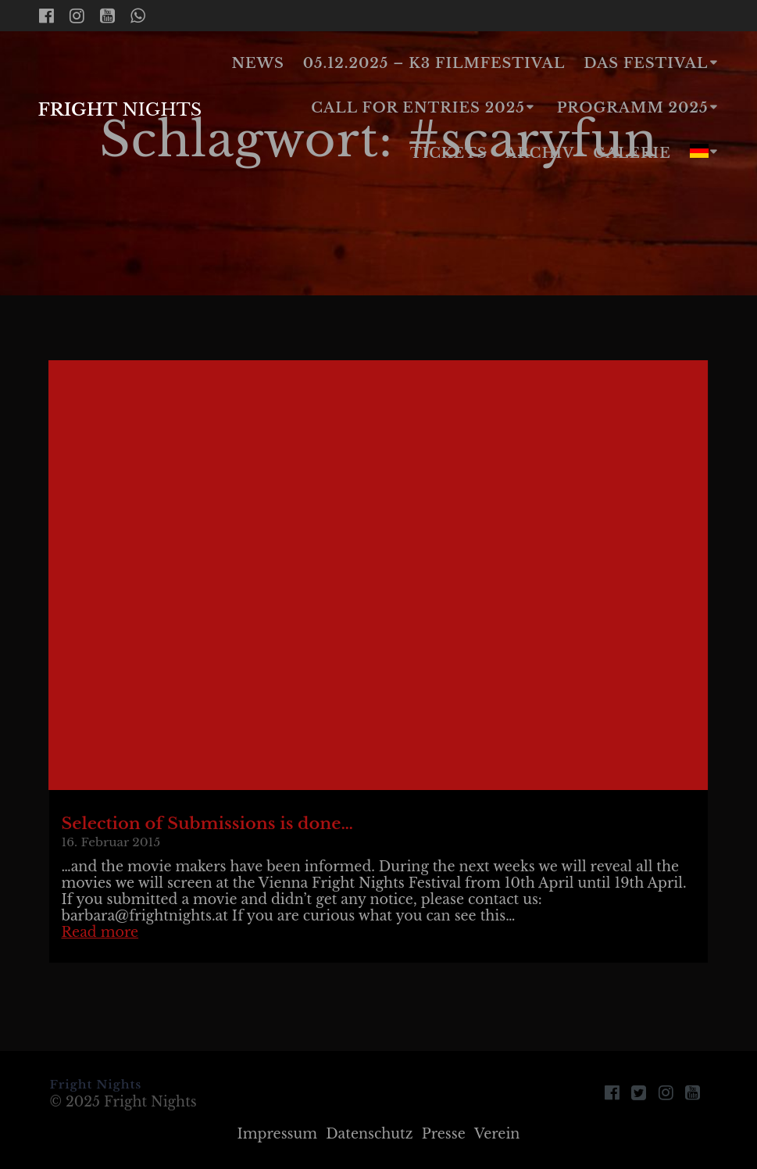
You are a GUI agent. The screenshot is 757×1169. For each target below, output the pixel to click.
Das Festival (646, 63)
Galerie (632, 153)
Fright (119, 109)
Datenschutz (369, 1133)
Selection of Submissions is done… (207, 823)
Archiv (539, 153)
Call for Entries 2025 (417, 107)
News (257, 63)
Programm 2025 (633, 107)
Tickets (448, 153)
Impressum (277, 1133)
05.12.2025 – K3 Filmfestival (434, 63)
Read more (99, 932)
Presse (444, 1133)
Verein (497, 1133)
